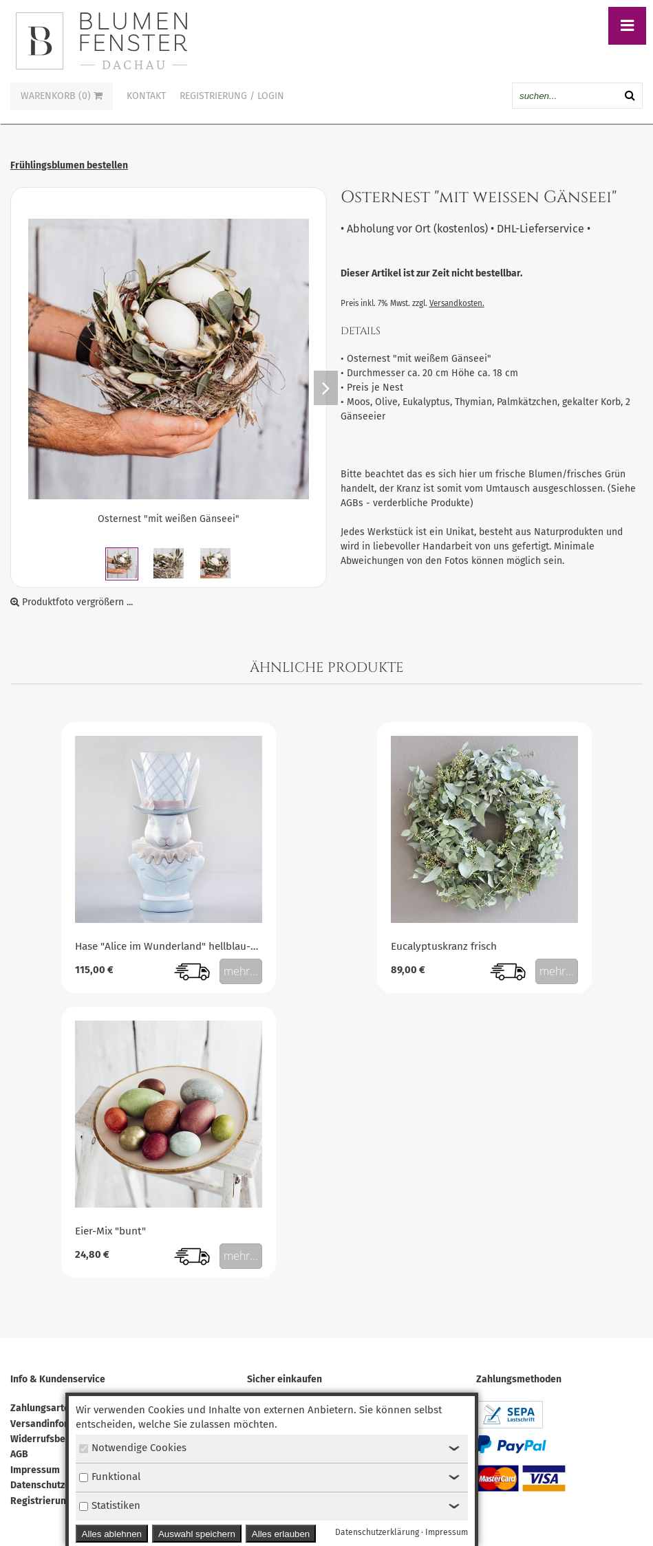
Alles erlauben (281, 1534)
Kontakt (146, 96)
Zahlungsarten (42, 1408)
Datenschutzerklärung (59, 1485)
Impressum (35, 1470)
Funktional (109, 1476)
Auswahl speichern (196, 1534)
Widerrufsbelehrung (55, 1439)
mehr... (241, 971)
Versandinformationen (60, 1424)
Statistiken (109, 1505)
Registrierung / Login (232, 96)
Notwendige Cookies (132, 1447)
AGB (19, 1454)
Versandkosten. (456, 303)
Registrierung (41, 1501)
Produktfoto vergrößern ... (71, 602)
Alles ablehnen (112, 1534)
